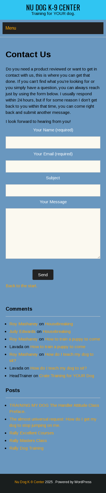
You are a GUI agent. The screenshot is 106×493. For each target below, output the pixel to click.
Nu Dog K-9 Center (53, 7)
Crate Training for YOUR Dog (66, 375)
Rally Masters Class (28, 440)
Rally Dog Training (26, 448)
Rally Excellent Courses (31, 432)
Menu (10, 28)
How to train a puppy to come (72, 339)
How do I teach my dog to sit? (58, 368)
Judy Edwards (22, 331)
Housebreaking (59, 323)
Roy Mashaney (23, 323)
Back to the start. (21, 285)
